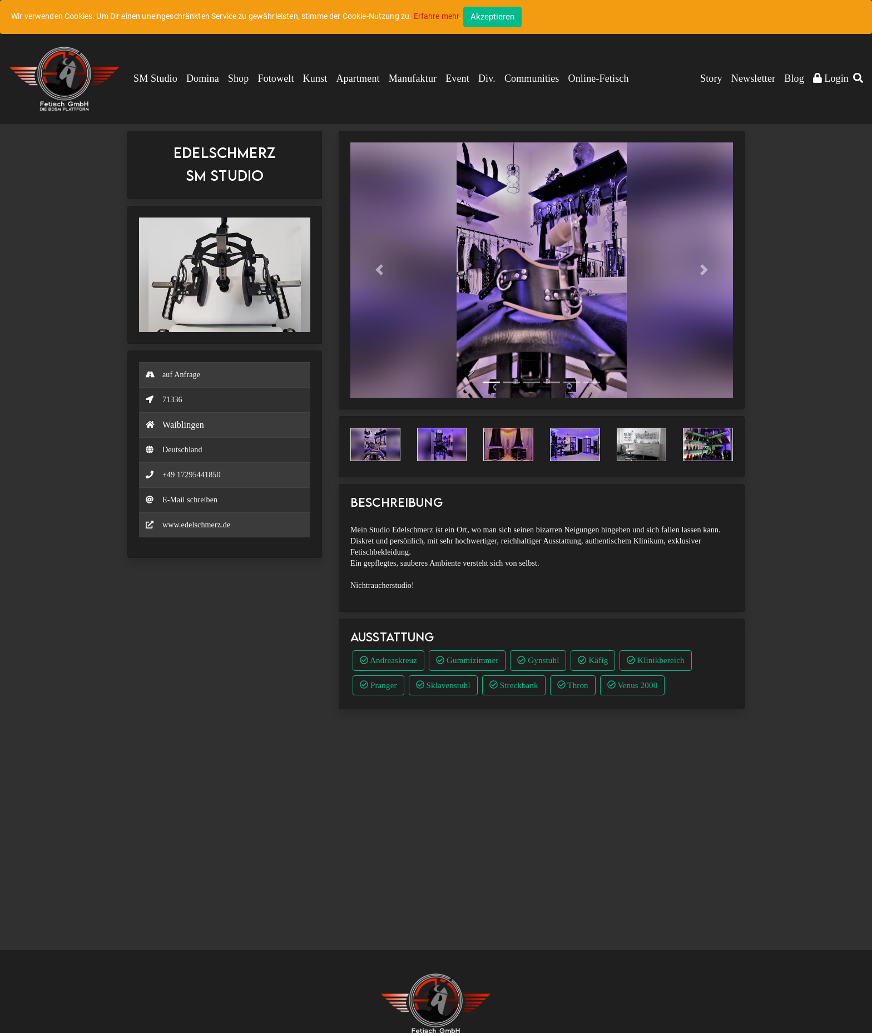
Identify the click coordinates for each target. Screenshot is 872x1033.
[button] (858, 79)
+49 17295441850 (191, 475)
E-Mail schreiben (189, 500)
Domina (202, 78)
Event (457, 78)
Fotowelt (275, 78)
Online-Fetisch (598, 78)
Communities (531, 78)
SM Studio (155, 78)
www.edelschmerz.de (196, 525)
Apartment (357, 78)
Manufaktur (413, 78)
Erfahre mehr (436, 16)
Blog (794, 78)
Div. (487, 78)
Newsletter (753, 78)
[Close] (492, 17)
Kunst (315, 78)
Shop (238, 78)
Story (711, 78)
